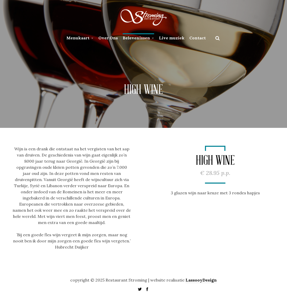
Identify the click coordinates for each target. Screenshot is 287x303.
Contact (197, 37)
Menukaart (77, 37)
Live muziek (172, 37)
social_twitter (140, 289)
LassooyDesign (201, 280)
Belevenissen (136, 37)
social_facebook (147, 289)
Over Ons (108, 37)
